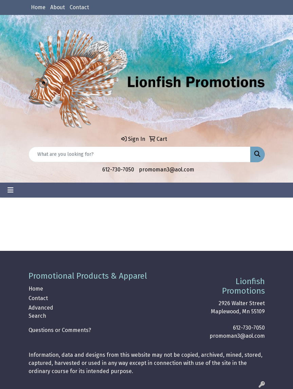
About (57, 7)
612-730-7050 (118, 169)
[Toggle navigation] (10, 190)
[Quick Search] (140, 154)
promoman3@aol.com (166, 169)
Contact (79, 7)
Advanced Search (41, 311)
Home (38, 7)
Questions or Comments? (60, 330)
